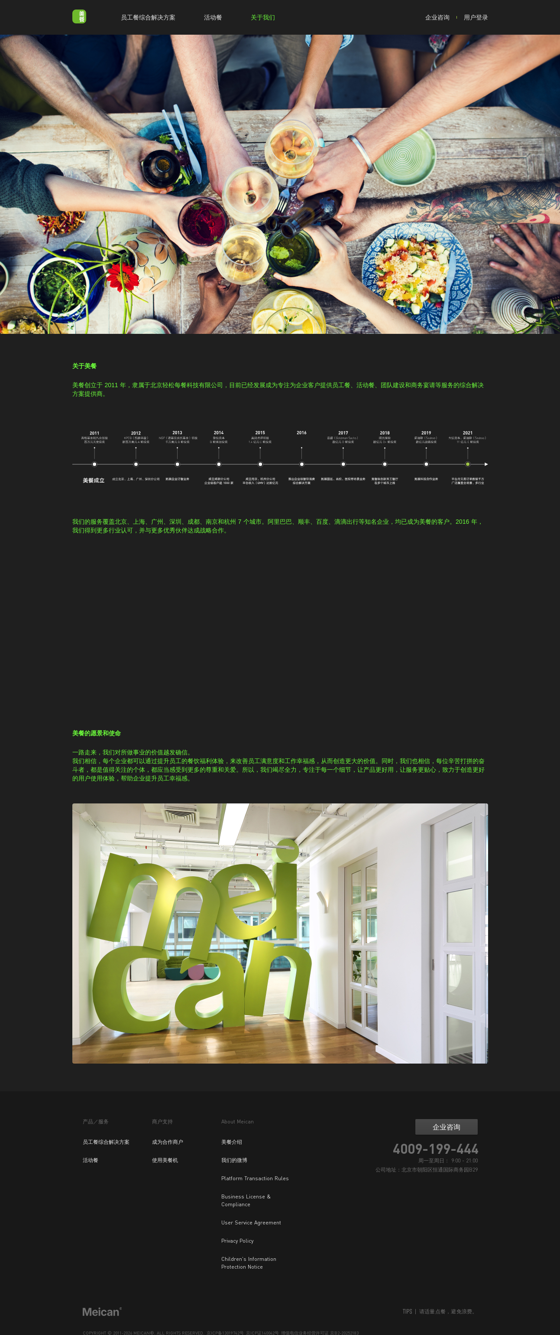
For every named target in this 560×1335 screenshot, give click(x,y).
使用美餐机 (165, 1160)
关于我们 (263, 17)
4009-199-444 (436, 1148)
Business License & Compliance (246, 1200)
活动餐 (213, 17)
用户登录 (476, 17)
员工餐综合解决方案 (148, 17)
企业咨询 (437, 17)
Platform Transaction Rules (255, 1178)
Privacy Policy (237, 1240)
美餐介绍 (231, 1142)
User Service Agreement (251, 1222)
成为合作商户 (167, 1142)
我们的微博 (234, 1160)
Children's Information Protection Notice (248, 1263)
